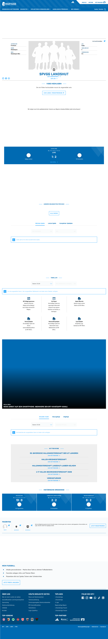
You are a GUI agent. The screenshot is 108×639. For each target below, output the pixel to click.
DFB (7, 627)
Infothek (91, 2)
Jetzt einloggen (99, 2)
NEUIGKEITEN (24, 9)
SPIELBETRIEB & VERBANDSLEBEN (41, 9)
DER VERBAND (75, 9)
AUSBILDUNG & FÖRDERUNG (61, 9)
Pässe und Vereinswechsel (36, 597)
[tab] (40, 224)
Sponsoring (5, 602)
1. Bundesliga (59, 597)
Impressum (103, 627)
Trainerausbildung (34, 600)
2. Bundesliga (59, 600)
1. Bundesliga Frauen (61, 608)
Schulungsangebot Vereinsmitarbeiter (39, 602)
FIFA (16, 627)
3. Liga (57, 602)
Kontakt (4, 610)
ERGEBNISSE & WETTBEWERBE (10, 9)
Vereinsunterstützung (8, 605)
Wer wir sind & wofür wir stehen (11, 597)
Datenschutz (95, 627)
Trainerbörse (32, 608)
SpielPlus (84, 2)
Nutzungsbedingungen (84, 627)
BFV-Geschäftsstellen (35, 605)
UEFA (11, 627)
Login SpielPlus (33, 610)
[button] (3, 78)
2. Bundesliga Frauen (61, 610)
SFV (3, 627)
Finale (83, 45)
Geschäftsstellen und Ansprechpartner (13, 600)
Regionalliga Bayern (61, 605)
